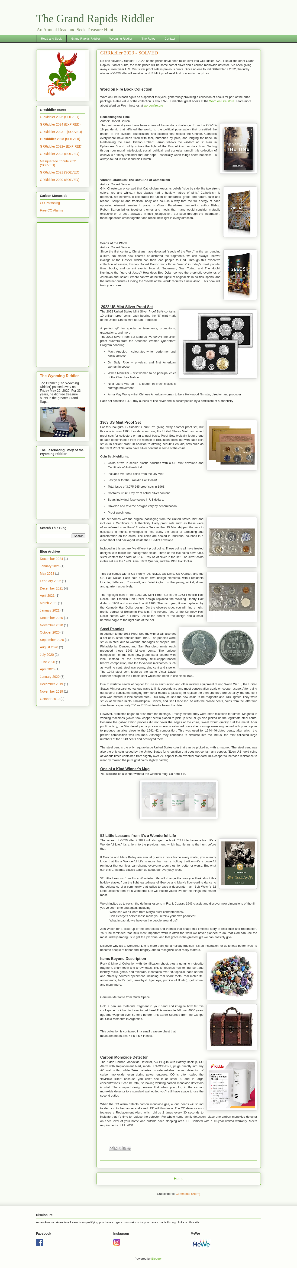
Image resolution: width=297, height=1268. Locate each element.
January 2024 (50, 566)
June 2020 (47, 662)
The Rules (148, 38)
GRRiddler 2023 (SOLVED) (60, 139)
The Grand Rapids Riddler (95, 18)
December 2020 (51, 618)
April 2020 (47, 669)
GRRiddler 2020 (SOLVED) (59, 180)
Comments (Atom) (188, 1193)
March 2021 (48, 603)
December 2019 (51, 684)
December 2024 (51, 559)
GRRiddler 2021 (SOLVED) (59, 172)
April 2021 (47, 595)
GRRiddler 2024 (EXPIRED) (60, 124)
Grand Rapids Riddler (85, 38)
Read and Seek (51, 38)
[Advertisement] (62, 293)
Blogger (156, 1258)
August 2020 (49, 647)
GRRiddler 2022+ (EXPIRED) (61, 146)
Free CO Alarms (51, 210)
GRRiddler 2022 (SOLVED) (59, 154)
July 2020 (47, 654)
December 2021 (51, 588)
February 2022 (50, 581)
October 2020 (50, 632)
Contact (170, 38)
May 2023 (47, 573)
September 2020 (52, 640)
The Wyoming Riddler (59, 376)
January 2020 (50, 676)
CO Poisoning (50, 203)
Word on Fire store (221, 101)
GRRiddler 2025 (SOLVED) (59, 117)
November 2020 (51, 625)
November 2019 (51, 691)
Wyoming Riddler (120, 38)
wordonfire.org (153, 105)
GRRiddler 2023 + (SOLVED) (61, 132)
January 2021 (50, 610)
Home (179, 1179)
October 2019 (50, 699)
